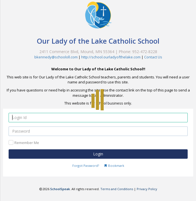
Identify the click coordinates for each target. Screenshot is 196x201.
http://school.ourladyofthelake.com (111, 56)
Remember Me (26, 142)
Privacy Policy (147, 189)
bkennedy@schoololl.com (56, 56)
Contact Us (153, 56)
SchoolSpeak (60, 189)
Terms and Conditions (116, 189)
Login (98, 154)
